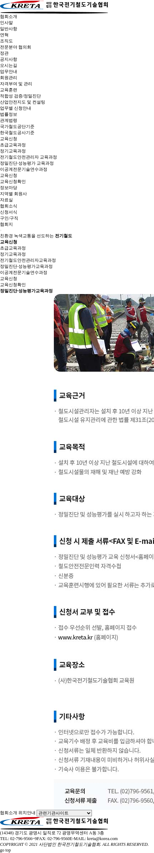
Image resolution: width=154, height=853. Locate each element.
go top (5, 850)
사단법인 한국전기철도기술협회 (69, 844)
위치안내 (27, 812)
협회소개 (8, 812)
